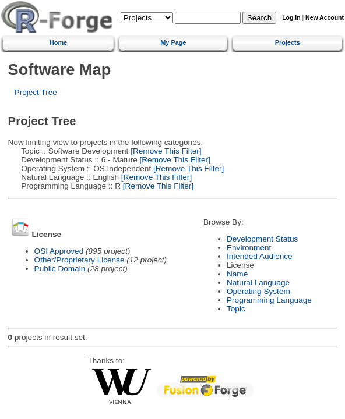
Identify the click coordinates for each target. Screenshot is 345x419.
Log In (291, 18)
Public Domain (60, 268)
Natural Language (258, 282)
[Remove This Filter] (164, 151)
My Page (173, 42)
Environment (249, 247)
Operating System (258, 291)
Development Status (262, 239)
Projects (287, 42)
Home (58, 42)
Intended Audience (260, 256)
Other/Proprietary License (79, 259)
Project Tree (36, 92)
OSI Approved (59, 251)
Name (237, 273)
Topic (236, 308)
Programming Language (269, 300)
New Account (324, 18)
